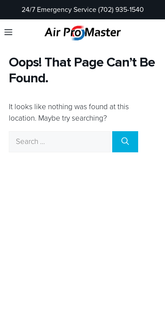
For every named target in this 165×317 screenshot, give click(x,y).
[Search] (125, 141)
